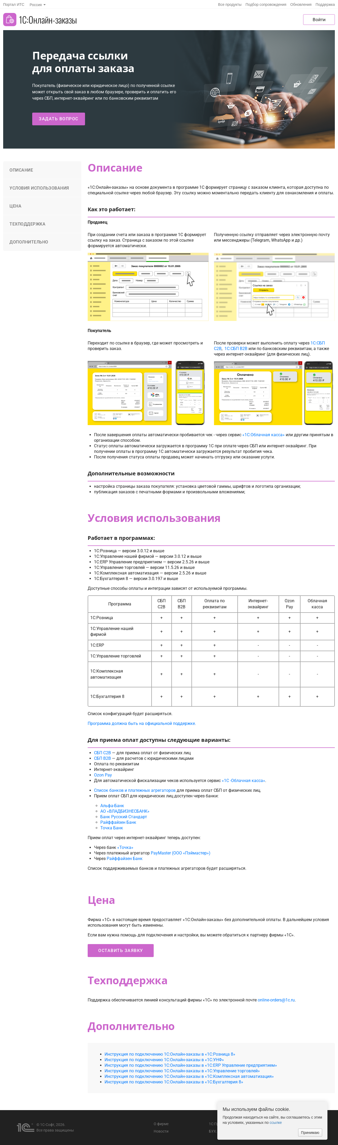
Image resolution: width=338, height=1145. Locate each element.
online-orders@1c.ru (276, 1000)
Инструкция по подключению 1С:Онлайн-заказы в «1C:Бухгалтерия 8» (174, 1081)
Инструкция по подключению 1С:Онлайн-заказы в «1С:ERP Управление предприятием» (191, 1065)
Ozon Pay (103, 775)
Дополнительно (29, 242)
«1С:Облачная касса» (263, 434)
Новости (161, 1131)
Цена (15, 206)
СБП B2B (102, 758)
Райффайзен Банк (118, 822)
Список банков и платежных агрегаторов (135, 790)
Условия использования (39, 188)
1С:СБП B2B (235, 348)
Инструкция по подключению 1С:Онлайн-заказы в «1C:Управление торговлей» (182, 1070)
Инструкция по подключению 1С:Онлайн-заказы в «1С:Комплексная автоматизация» (189, 1076)
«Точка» (125, 847)
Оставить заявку (120, 950)
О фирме (161, 1124)
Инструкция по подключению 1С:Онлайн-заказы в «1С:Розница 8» (170, 1054)
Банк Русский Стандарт (123, 816)
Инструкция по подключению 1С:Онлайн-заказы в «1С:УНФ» (164, 1059)
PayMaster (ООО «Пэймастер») (180, 853)
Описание (21, 170)
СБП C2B (102, 752)
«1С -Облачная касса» (243, 780)
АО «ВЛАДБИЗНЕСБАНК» (124, 811)
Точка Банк (111, 827)
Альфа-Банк (112, 805)
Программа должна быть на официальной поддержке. (142, 723)
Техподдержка (27, 224)
